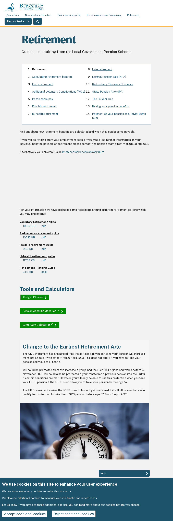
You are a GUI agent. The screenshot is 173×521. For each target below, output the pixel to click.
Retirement (133, 15)
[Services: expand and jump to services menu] (18, 21)
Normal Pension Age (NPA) (109, 76)
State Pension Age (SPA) (107, 91)
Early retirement (42, 84)
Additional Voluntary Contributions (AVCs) (58, 91)
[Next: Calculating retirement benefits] (124, 473)
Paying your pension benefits (110, 106)
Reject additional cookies (74, 514)
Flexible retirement (44, 106)
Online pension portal (69, 15)
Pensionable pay (42, 99)
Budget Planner (33, 297)
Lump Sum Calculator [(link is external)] (37, 324)
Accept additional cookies (25, 514)
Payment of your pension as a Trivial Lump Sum (119, 116)
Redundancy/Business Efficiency (112, 84)
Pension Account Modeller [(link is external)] (40, 311)
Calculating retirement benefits (52, 76)
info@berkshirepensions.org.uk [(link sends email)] (83, 152)
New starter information (38, 15)
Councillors (12, 15)
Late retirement (102, 69)
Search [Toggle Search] (37, 21)
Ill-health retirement (45, 113)
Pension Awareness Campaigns (104, 15)
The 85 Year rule (102, 99)
